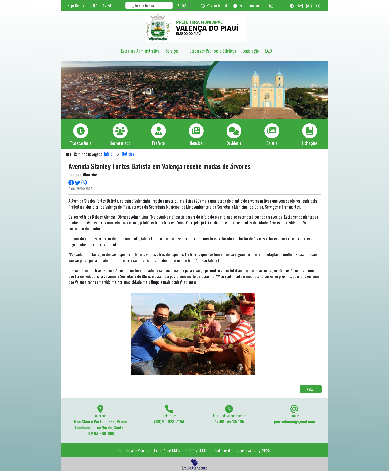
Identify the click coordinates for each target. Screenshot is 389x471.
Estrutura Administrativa (140, 51)
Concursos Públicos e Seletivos (212, 51)
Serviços (173, 51)
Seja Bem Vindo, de (90, 6)
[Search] (149, 5)
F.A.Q (268, 51)
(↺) (317, 6)
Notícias (128, 154)
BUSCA (182, 5)
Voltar (311, 389)
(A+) (300, 6)
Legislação (251, 51)
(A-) (309, 6)
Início (108, 154)
